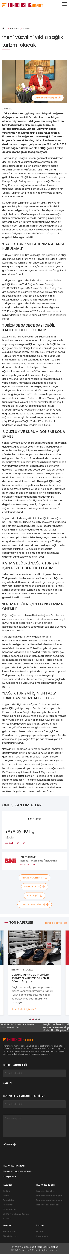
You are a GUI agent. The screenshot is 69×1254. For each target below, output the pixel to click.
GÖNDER (9, 1144)
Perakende (8, 1204)
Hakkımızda (42, 1236)
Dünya (6, 1195)
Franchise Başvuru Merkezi (17, 1171)
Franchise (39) (34, 886)
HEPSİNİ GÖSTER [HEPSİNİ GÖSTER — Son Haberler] (56, 922)
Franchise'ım (9, 1209)
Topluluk (8, 1225)
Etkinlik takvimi (10, 1236)
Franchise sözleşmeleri (47, 1204)
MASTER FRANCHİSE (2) (35, 904)
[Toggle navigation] (64, 4)
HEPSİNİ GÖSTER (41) (34, 877)
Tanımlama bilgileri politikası (26, 1246)
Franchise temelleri (45, 1191)
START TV (7, 1218)
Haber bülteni (9, 1231)
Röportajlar (8, 1200)
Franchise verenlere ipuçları (49, 1200)
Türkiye (26, 28)
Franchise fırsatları (14, 1165)
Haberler (14, 28)
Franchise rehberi (45, 1184)
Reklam (39, 1231)
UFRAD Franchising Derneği (16, 1214)
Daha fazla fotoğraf (48, 97)
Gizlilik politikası (50, 1246)
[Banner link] (34, 18)
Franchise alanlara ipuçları (49, 1195)
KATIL (7, 1083)
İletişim (40, 1225)
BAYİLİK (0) (34, 895)
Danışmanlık (9, 1176)
